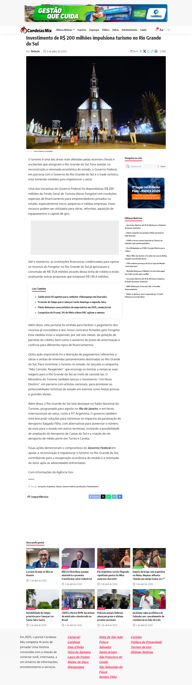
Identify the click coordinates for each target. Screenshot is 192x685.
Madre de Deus (78, 656)
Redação (36, 44)
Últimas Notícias (142, 646)
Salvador (105, 641)
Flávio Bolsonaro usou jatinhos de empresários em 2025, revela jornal (74, 300)
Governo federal (69, 480)
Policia (101, 602)
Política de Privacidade (146, 636)
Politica (31, 561)
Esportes (138, 561)
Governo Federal (99, 441)
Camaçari (31, 602)
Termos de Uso (141, 641)
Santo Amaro (108, 646)
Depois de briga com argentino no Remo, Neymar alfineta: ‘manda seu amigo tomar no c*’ (149, 569)
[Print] (156, 45)
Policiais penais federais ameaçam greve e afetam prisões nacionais (110, 610)
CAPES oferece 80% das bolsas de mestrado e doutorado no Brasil (78, 610)
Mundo (101, 561)
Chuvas (59, 480)
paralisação (81, 480)
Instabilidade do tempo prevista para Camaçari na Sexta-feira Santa (40, 610)
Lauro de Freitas (78, 651)
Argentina (51, 480)
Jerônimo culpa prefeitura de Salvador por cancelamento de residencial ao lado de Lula (148, 610)
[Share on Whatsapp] (148, 45)
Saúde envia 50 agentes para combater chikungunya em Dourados (72, 290)
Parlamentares (93, 480)
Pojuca (103, 636)
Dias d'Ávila (75, 641)
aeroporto (42, 480)
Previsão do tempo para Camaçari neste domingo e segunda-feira (72, 295)
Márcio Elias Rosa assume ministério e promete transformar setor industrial (77, 569)
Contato (136, 631)
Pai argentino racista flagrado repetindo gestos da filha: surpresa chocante (113, 569)
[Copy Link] (152, 45)
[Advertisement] (75, 231)
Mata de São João (111, 631)
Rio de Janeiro (88, 402)
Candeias (73, 636)
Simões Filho (108, 671)
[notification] (156, 23)
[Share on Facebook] (140, 45)
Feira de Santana (78, 646)
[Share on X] (144, 45)
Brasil (65, 561)
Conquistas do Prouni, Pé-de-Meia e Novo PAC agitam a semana (71, 305)
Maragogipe (75, 661)
